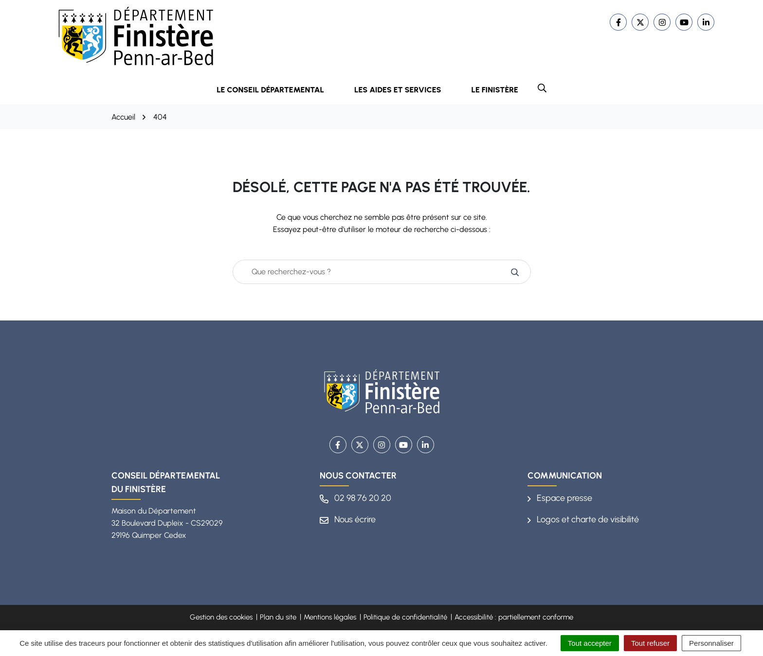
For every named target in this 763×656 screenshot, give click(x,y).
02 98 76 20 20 (355, 498)
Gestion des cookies (221, 617)
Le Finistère (495, 89)
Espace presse (559, 498)
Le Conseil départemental (277, 89)
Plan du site (278, 617)
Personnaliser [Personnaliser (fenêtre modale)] (711, 643)
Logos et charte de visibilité (583, 519)
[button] (542, 88)
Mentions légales (330, 617)
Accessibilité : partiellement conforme (513, 617)
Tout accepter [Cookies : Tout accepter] (590, 643)
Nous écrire (348, 519)
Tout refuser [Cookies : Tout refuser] (650, 643)
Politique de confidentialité (405, 617)
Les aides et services (404, 89)
